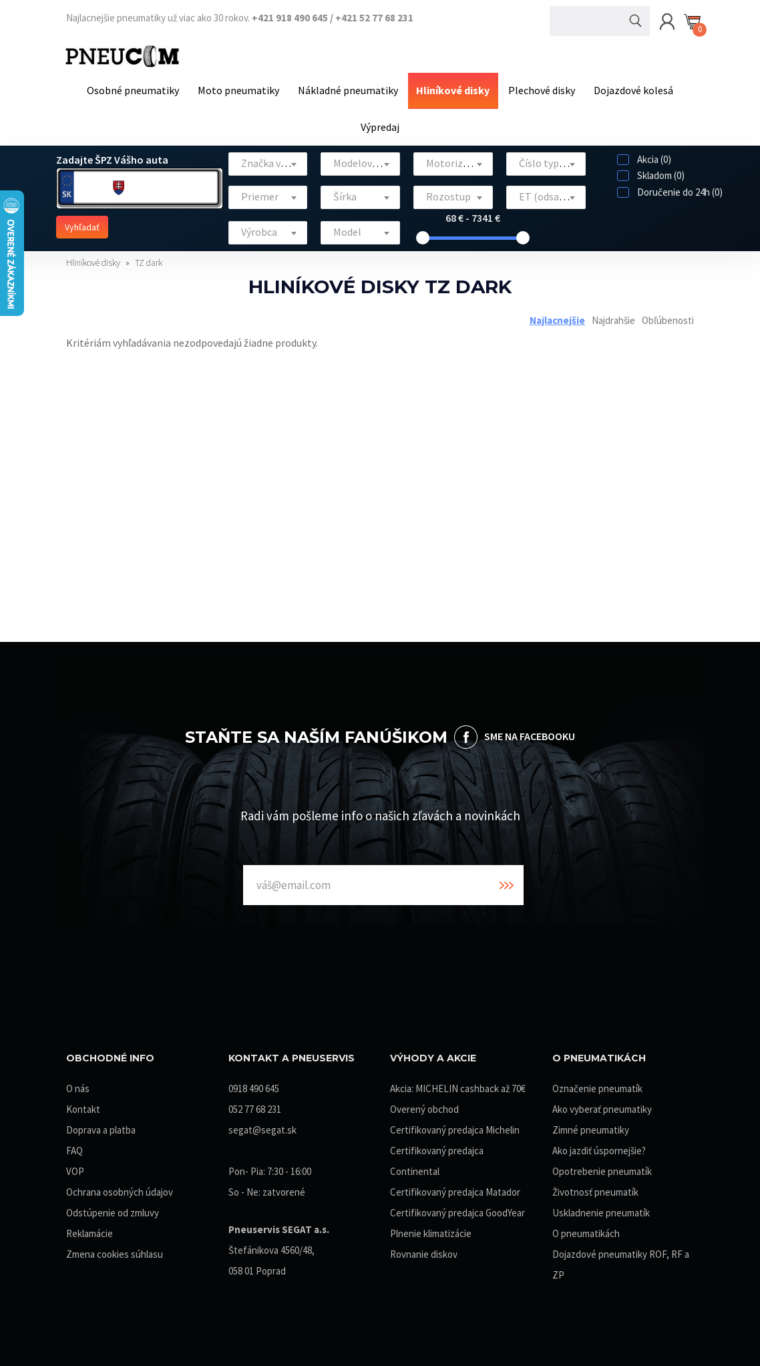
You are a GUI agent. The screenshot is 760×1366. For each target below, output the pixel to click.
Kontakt (83, 1103)
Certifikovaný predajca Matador (455, 1186)
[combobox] (268, 158)
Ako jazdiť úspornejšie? (599, 1144)
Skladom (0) (651, 169)
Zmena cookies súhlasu (114, 1248)
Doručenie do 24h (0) (670, 186)
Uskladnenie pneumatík (601, 1206)
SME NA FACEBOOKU (529, 730)
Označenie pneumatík (597, 1082)
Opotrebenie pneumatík (602, 1165)
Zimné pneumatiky (590, 1124)
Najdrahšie (613, 313)
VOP (75, 1165)
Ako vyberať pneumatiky (602, 1103)
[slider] (422, 231)
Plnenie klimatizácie (430, 1227)
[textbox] (268, 157)
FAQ (74, 1144)
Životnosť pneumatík (595, 1186)
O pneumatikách (586, 1227)
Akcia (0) (644, 153)
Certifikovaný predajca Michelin (455, 1124)
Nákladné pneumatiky (349, 89)
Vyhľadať (82, 221)
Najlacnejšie (557, 313)
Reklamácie (89, 1227)
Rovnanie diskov (423, 1248)
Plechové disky (537, 89)
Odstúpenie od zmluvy (112, 1206)
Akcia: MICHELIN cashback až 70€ (458, 1082)
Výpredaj (380, 122)
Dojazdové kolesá (625, 89)
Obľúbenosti (668, 313)
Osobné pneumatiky (141, 89)
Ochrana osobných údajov (119, 1186)
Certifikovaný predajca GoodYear (457, 1206)
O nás (77, 1082)
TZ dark (148, 256)
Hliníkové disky (451, 89)
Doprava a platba (101, 1124)
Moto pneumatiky (243, 89)
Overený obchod (424, 1103)
